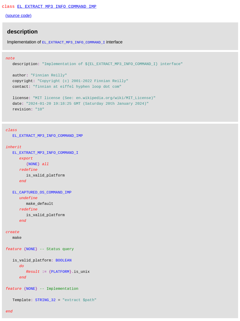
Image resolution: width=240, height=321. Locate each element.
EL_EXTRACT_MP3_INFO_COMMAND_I (73, 43)
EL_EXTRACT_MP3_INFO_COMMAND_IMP (56, 7)
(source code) (18, 16)
